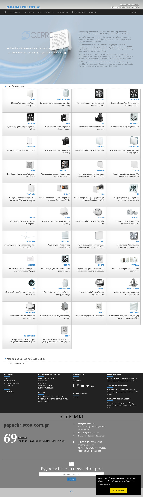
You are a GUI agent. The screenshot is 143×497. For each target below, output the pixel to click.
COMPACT (134, 123)
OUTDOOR (65, 241)
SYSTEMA (134, 265)
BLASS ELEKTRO (48, 397)
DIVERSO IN (134, 147)
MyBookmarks (78, 12)
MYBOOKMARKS (114, 374)
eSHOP (92, 12)
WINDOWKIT (29, 336)
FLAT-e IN (31, 194)
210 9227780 (94, 433)
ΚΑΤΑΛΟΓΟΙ (49, 12)
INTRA (32, 218)
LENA (62, 397)
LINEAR (101, 218)
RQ (137, 241)
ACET (40, 397)
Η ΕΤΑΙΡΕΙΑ (15, 12)
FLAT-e (136, 170)
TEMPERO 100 (64, 288)
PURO (101, 241)
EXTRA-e (100, 170)
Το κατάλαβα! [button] (118, 490)
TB (34, 288)
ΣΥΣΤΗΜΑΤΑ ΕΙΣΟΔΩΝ (45, 388)
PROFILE (6, 379)
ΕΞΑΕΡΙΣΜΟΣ (42, 381)
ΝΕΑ (39, 12)
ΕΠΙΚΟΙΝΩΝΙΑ (62, 12)
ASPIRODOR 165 (63, 99)
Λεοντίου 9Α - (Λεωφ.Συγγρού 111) (91, 426)
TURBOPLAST (29, 312)
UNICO (101, 312)
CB (103, 123)
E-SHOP (75, 397)
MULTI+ (135, 218)
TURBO (101, 288)
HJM (57, 397)
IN (138, 194)
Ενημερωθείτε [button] (104, 484)
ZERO (67, 336)
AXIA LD (100, 99)
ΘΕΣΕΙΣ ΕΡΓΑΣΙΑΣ (9, 381)
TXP (68, 312)
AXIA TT (31, 123)
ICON (102, 194)
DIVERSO (100, 147)
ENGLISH (133, 12)
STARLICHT (60, 399)
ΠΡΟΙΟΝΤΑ (29, 12)
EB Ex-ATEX (65, 170)
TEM (66, 399)
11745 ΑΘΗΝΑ (83, 430)
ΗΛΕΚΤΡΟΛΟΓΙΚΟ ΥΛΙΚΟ (46, 379)
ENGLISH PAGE (9, 392)
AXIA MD (135, 99)
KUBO (67, 218)
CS (68, 147)
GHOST (66, 194)
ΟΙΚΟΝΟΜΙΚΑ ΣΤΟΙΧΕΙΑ (11, 383)
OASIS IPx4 (30, 241)
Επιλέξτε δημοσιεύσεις (15, 363)
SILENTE (66, 265)
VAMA (40, 401)
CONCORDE (30, 147)
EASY (33, 170)
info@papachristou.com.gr (94, 436)
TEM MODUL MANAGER (117, 385)
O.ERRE (52, 399)
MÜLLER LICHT (43, 399)
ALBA (33, 99)
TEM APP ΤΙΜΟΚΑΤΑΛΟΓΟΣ (118, 399)
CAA (68, 123)
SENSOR (31, 265)
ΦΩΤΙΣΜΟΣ (42, 383)
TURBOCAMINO (132, 288)
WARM (46, 401)
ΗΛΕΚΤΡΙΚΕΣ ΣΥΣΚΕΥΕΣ (45, 386)
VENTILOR (134, 312)
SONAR (101, 265)
